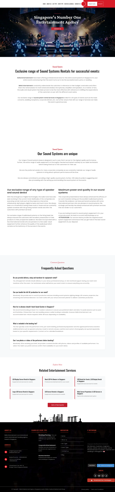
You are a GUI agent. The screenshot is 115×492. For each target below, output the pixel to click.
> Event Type (64, 447)
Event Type (60, 4)
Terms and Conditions (97, 489)
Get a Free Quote (57, 405)
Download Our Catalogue (101, 480)
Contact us (78, 4)
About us (49, 4)
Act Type (54, 4)
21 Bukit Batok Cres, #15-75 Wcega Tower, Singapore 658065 (18, 466)
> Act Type (63, 443)
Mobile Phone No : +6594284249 (18, 457)
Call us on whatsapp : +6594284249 (15, 460)
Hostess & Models (69, 4)
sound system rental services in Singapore (49, 98)
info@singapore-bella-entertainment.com (15, 451)
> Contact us (64, 451)
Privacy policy (85, 489)
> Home (62, 436)
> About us (63, 440)
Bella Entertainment (26, 86)
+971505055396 (63, 217)
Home (44, 4)
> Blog (62, 455)
